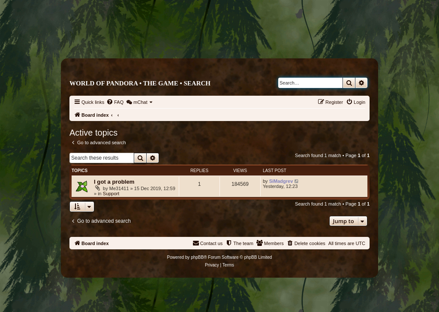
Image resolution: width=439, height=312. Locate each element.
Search (196, 83)
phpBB (197, 257)
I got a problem (114, 182)
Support (111, 193)
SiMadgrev (281, 181)
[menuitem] (114, 102)
